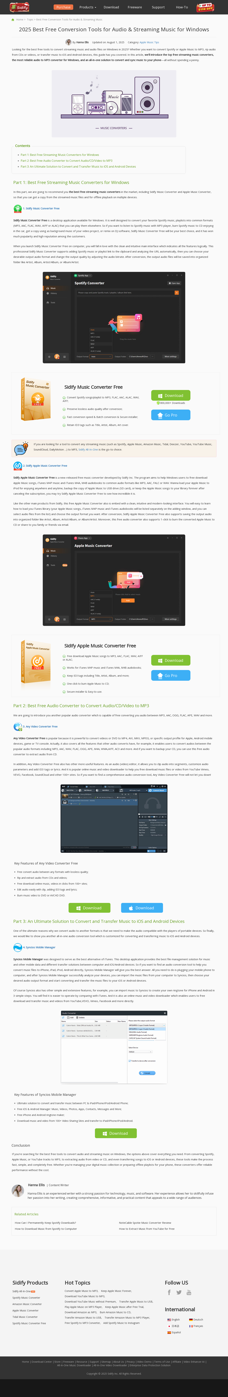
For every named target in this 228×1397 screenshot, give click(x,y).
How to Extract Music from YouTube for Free (147, 1228)
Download (111, 7)
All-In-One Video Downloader (110, 1365)
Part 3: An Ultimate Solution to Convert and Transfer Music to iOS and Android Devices (78, 166)
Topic (30, 19)
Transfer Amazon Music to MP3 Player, (127, 1317)
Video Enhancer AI (194, 1361)
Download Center (42, 1361)
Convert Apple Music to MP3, (81, 1291)
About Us (118, 1361)
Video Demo (144, 1361)
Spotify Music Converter (26, 1297)
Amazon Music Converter (27, 1304)
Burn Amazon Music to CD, (115, 1312)
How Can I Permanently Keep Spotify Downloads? (45, 1222)
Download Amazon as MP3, (81, 1312)
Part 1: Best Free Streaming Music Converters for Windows (60, 155)
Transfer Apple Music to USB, (136, 1301)
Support (158, 7)
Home (19, 19)
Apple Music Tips (149, 42)
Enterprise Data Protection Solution (149, 1365)
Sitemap (106, 1361)
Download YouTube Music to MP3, (85, 1296)
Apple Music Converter (25, 1310)
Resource (81, 1361)
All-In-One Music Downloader (74, 1365)
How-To (182, 7)
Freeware (135, 7)
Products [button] (87, 7)
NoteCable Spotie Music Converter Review (145, 1222)
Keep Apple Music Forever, (116, 1291)
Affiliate (176, 1361)
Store (57, 1361)
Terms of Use (162, 1361)
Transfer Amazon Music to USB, (83, 1317)
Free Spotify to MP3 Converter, (83, 1323)
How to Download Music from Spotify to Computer (46, 1228)
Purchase (63, 7)
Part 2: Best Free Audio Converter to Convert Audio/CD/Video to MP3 (66, 161)
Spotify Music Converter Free (29, 1323)
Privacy (130, 1361)
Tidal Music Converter (25, 1317)
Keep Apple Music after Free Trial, (124, 1307)
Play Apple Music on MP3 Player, (83, 1307)
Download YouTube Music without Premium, (90, 1301)
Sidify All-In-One (88, 449)
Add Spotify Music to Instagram (121, 1323)
